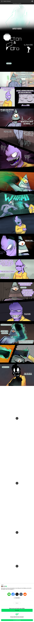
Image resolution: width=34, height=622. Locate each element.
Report (17, 603)
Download (17, 610)
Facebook (13, 594)
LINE (9, 594)
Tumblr (21, 594)
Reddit (25, 594)
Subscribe (17, 597)
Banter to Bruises (7, 1)
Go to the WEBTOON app (17, 620)
